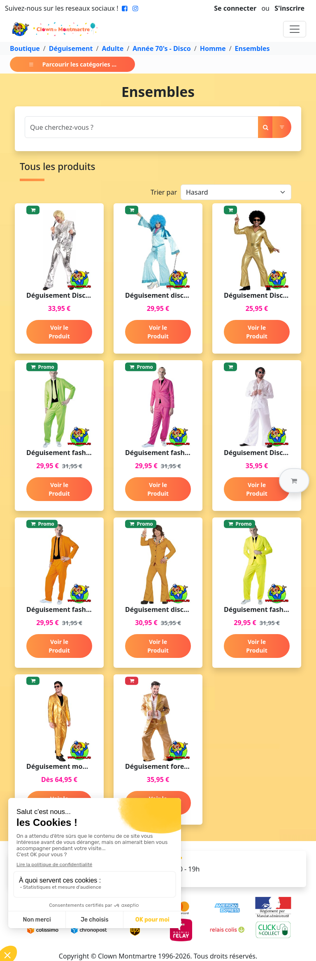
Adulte (112, 48)
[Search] (141, 127)
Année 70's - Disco (161, 48)
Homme (213, 48)
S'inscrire (289, 8)
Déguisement (71, 48)
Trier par (164, 192)
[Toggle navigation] (294, 29)
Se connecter (235, 8)
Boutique (25, 48)
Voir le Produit (59, 332)
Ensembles (252, 48)
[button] (294, 480)
